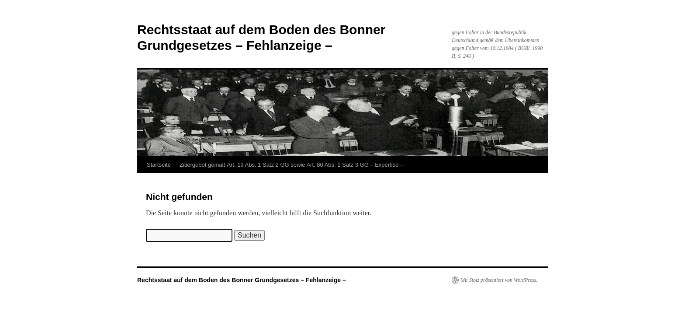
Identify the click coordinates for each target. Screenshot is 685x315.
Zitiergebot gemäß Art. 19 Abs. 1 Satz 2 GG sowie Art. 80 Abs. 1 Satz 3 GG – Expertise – (291, 164)
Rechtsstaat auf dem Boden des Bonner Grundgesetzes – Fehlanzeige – (241, 280)
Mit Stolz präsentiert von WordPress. (498, 280)
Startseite (159, 164)
